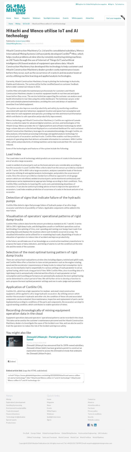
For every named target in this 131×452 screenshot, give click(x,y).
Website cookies (93, 420)
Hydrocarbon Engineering (87, 433)
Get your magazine (115, 18)
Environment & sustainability (16, 408)
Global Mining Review (13, 44)
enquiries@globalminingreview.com (99, 443)
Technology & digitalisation (15, 417)
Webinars (36, 18)
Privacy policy (93, 411)
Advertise (90, 18)
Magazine (26, 18)
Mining (8, 399)
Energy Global (36, 433)
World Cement (63, 437)
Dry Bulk (26, 433)
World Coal (74, 437)
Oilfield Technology (34, 437)
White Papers (51, 411)
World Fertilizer (85, 437)
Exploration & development (15, 402)
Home (8, 18)
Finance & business (13, 414)
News (49, 405)
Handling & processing (14, 405)
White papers (77, 18)
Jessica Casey (20, 41)
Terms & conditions (94, 414)
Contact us (120, 4)
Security (91, 417)
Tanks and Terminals (49, 437)
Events (66, 18)
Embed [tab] (12, 361)
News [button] (16, 18)
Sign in (111, 4)
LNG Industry (102, 433)
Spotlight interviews (52, 18)
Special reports (11, 420)
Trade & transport (12, 411)
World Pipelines (98, 437)
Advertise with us (94, 405)
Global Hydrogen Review (51, 433)
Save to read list (77, 41)
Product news (11, 423)
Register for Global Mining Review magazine (91, 4)
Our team (91, 408)
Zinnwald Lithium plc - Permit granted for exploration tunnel (54, 338)
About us (91, 402)
